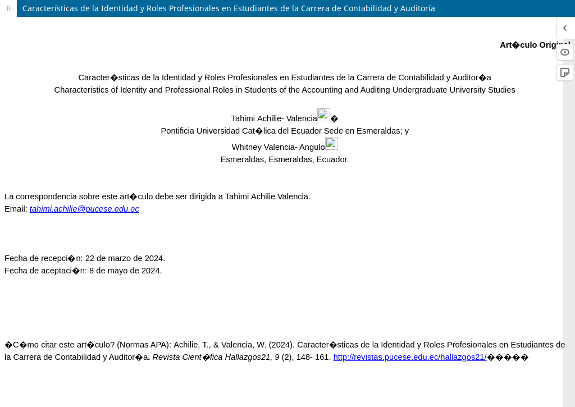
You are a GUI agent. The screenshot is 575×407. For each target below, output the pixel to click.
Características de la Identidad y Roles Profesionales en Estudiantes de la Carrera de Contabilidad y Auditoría (228, 8)
